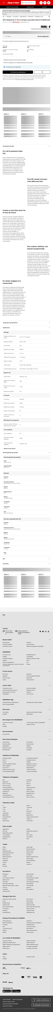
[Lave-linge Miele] (29, 879)
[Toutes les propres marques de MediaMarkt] (35, 722)
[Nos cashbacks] (29, 742)
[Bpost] (5, 968)
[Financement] (29, 678)
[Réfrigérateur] (5, 874)
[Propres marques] (30, 744)
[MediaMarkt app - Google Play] (16, 991)
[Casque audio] (6, 813)
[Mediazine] (28, 746)
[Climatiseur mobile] (30, 910)
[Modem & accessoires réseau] (9, 769)
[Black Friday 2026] (6, 749)
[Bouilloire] (28, 862)
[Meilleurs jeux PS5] (6, 946)
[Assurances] (28, 674)
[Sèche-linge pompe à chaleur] (32, 881)
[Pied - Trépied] (29, 835)
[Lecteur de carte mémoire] (31, 771)
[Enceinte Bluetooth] (7, 817)
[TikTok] (49, 631)
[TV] (3, 805)
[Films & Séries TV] (30, 928)
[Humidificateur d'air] (30, 912)
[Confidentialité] (29, 656)
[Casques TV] (29, 819)
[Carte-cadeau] (6, 712)
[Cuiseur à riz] (29, 864)
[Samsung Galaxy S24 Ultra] (8, 797)
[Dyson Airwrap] (29, 901)
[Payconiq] (11, 977)
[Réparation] (5, 676)
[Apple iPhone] (5, 782)
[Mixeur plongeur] (29, 858)
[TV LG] (27, 809)
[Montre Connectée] (30, 791)
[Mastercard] (23, 977)
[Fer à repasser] (6, 908)
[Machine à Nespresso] (7, 856)
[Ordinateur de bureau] (31, 765)
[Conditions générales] (7, 999)
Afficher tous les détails (9, 448)
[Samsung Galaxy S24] (7, 795)
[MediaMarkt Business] (31, 654)
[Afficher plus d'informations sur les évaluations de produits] (28, 22)
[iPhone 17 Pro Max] (6, 783)
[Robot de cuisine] (29, 851)
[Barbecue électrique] (30, 849)
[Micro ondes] (5, 858)
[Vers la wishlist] (45, 2)
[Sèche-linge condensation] (8, 883)
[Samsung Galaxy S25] (30, 787)
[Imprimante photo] (6, 836)
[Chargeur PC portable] (31, 769)
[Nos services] (5, 674)
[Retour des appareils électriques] (33, 676)
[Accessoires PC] (6, 767)
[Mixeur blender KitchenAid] (8, 853)
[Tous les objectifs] (6, 835)
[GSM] (4, 780)
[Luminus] (4, 679)
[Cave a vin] (5, 887)
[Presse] (27, 660)
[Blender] (4, 864)
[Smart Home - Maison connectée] (9, 899)
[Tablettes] (28, 762)
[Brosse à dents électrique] (8, 906)
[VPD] (17, 968)
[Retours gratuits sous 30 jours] (9, 692)
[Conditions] (28, 642)
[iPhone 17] (28, 782)
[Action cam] (5, 831)
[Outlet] (4, 724)
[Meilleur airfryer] (6, 948)
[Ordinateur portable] (7, 758)
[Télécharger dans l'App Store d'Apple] (34, 702)
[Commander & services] (7, 646)
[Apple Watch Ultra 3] (30, 793)
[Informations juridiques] (8, 658)
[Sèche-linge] (5, 881)
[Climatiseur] (5, 910)
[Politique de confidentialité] (17, 999)
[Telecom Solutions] (30, 679)
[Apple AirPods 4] (29, 815)
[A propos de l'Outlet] (30, 724)
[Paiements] (28, 692)
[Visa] (35, 977)
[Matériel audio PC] (30, 767)
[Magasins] (5, 660)
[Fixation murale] (6, 820)
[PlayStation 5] (29, 921)
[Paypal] (5, 982)
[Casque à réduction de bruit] (32, 817)
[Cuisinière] (5, 876)
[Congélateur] (5, 889)
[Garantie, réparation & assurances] (10, 690)
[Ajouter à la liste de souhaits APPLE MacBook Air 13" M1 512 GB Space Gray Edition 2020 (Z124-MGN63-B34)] (49, 17)
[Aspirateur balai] (29, 903)
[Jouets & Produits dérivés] (31, 930)
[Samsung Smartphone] (7, 787)
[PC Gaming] (5, 924)
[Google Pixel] (29, 789)
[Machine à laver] (6, 879)
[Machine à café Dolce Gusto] (32, 856)
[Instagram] (46, 631)
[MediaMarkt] (13, 3)
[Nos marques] (29, 748)
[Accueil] (4, 16)
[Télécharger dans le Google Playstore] (11, 702)
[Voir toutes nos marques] (8, 722)
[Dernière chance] (6, 742)
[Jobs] (27, 662)
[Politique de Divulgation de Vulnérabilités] (35, 646)
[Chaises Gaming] (29, 932)
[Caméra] (28, 829)
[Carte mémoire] (29, 836)
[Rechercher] (22, 2)
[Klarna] (11, 982)
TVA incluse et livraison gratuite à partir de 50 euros (40, 28)
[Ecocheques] (29, 749)
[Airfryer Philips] (29, 847)
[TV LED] (4, 811)
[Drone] (27, 838)
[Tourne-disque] (29, 820)
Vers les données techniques (8, 54)
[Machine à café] (29, 853)
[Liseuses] (4, 762)
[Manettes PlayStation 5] (8, 922)
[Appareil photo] (6, 829)
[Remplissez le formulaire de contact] (25, 633)
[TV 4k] (4, 809)
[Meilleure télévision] (30, 942)
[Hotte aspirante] (29, 883)
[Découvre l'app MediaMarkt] (8, 704)
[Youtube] (43, 631)
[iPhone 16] (28, 783)
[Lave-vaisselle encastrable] (8, 878)
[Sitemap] (28, 664)
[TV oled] (4, 807)
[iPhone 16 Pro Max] (6, 785)
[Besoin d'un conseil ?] (7, 748)
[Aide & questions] (6, 642)
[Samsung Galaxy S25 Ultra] (8, 789)
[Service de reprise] (6, 678)
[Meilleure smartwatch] (31, 940)
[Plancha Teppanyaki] (30, 860)
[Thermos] (4, 862)
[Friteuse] (4, 849)
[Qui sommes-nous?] (7, 654)
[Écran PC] (4, 760)
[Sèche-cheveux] (29, 899)
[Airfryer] (4, 847)
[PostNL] (11, 968)
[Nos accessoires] (6, 734)
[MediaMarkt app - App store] (7, 991)
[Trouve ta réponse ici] (9, 633)
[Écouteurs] (28, 813)
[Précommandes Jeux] (7, 921)
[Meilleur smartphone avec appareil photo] (11, 944)
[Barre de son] (29, 811)
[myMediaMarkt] (6, 694)
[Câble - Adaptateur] (7, 765)
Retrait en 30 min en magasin (12, 7)
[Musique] (4, 932)
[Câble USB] (5, 838)
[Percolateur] (28, 854)
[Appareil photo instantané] (32, 831)
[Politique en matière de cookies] (33, 658)
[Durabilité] (5, 656)
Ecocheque (44, 7)
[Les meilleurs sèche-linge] (31, 948)
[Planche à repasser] (30, 908)
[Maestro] (17, 977)
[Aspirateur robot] (6, 905)
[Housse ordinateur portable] (8, 771)
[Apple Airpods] (5, 815)
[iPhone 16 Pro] (29, 795)
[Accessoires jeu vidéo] (31, 926)
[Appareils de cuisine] (7, 851)
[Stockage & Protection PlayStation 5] (34, 922)
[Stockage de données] (31, 760)
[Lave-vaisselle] (29, 876)
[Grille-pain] (5, 866)
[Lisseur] (4, 901)
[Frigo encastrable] (30, 874)
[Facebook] (40, 631)
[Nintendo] (5, 930)
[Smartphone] (29, 780)
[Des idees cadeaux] (7, 744)
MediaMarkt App (30, 7)
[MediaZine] (5, 714)
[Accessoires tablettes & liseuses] (9, 764)
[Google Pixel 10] (6, 791)
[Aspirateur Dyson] (6, 903)
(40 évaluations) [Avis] (24, 22)
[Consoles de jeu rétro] (7, 928)
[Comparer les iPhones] (7, 940)
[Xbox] (4, 926)
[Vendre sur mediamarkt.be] (8, 662)
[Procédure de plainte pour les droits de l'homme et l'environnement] (14, 665)
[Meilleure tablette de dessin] (32, 944)
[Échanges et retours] (30, 690)
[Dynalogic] (23, 968)
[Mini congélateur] (30, 889)
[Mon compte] (41, 2)
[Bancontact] (5, 977)
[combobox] (29, 3)
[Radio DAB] (5, 819)
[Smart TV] (28, 805)
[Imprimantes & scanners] (31, 764)
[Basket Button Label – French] (48, 2)
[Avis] (16, 22)
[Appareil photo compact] (8, 833)
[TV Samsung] (29, 807)
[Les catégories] (4, 3)
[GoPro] (27, 833)
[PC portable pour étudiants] (32, 758)
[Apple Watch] (5, 793)
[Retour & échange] (30, 644)
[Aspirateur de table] (30, 905)
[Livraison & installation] (7, 644)
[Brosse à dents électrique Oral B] (33, 906)
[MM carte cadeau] (29, 977)
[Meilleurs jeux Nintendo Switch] (9, 942)
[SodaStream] (5, 860)
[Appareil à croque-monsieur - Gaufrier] (11, 885)
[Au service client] (29, 694)
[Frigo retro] (28, 887)
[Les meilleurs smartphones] (32, 946)
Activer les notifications (18, 72)
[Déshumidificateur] (6, 912)
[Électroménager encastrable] (32, 878)
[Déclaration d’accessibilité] (7, 1005)
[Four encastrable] (30, 885)
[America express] (41, 977)
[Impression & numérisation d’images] (34, 712)
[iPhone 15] (28, 785)
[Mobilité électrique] (30, 924)
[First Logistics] (29, 968)
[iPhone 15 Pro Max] (30, 797)
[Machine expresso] (6, 854)
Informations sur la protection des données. (24, 79)
